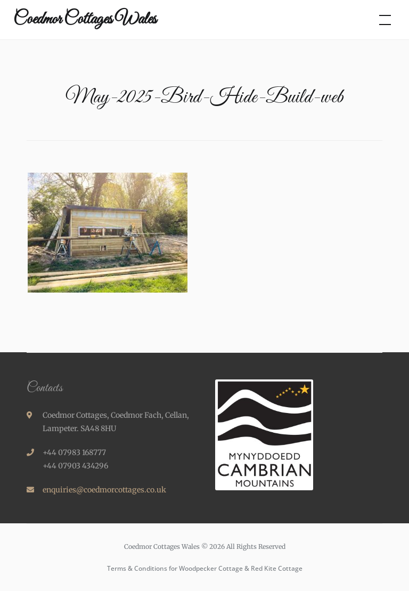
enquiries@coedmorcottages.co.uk (104, 490)
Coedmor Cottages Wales (85, 19)
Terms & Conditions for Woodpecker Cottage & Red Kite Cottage (204, 568)
